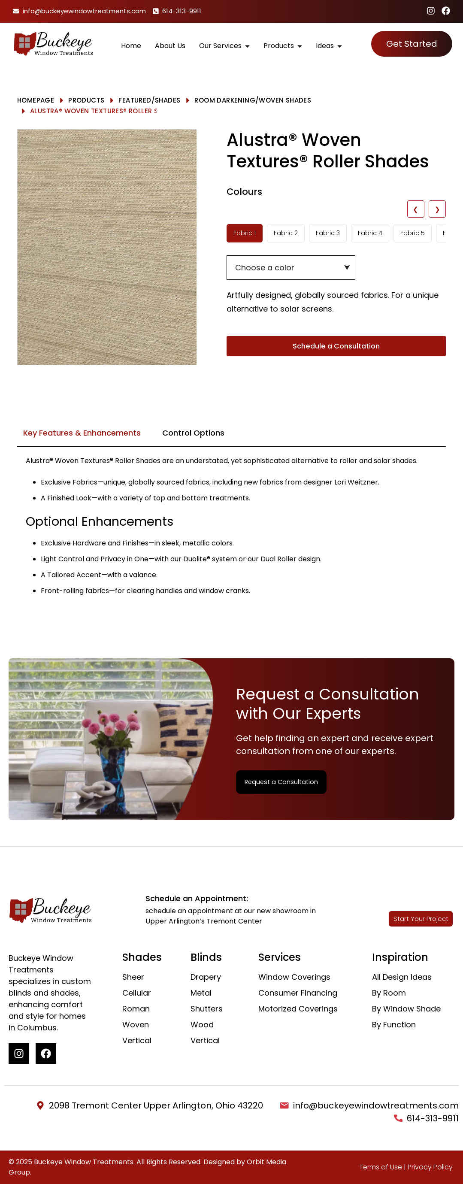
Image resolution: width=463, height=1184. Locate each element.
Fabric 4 (370, 233)
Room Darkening (224, 100)
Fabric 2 (286, 233)
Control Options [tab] (193, 432)
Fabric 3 (328, 233)
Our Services (224, 43)
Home (131, 43)
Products (282, 43)
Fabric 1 (244, 233)
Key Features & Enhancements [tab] (82, 432)
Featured (134, 100)
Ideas (329, 43)
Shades (167, 100)
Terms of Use (380, 1167)
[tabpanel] (231, 531)
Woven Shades (285, 100)
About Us (170, 43)
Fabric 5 (412, 233)
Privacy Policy (430, 1167)
